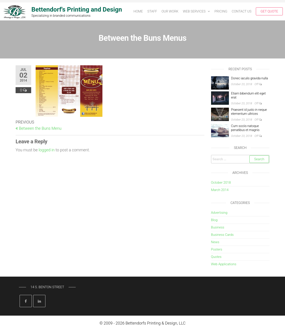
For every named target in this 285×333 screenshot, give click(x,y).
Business (217, 227)
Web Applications (223, 264)
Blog (214, 220)
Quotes (216, 257)
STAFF (152, 11)
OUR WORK (169, 11)
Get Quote (269, 11)
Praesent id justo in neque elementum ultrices (249, 112)
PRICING (220, 11)
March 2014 (220, 190)
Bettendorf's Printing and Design (76, 9)
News (215, 242)
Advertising (219, 213)
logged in (47, 150)
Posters (216, 249)
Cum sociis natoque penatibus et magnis (245, 128)
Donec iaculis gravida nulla (249, 78)
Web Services (194, 11)
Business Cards (222, 235)
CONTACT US (242, 11)
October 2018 (221, 183)
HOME (138, 11)
